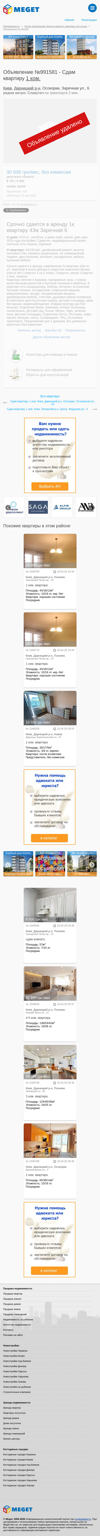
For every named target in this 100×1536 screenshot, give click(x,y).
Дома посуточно (12, 1423)
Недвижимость (11, 26)
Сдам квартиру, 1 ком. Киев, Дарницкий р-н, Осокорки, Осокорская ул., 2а (52, 403)
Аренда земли (11, 1428)
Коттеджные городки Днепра (18, 1470)
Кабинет (70, 20)
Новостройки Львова (14, 1381)
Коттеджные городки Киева (18, 1459)
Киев (7, 88)
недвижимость (29, 204)
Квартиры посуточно (14, 1413)
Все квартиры (50, 396)
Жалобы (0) (53, 330)
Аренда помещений (14, 1433)
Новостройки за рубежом (17, 1387)
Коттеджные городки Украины (19, 1454)
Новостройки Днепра (14, 1366)
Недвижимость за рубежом (18, 1319)
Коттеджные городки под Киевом (21, 1464)
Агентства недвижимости (17, 1324)
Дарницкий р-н (27, 88)
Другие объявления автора (51, 337)
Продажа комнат (12, 1299)
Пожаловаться (75, 330)
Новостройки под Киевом (17, 1361)
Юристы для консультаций (47, 375)
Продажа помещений (15, 1314)
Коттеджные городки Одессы (19, 1475)
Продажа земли (11, 1309)
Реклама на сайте (13, 1335)
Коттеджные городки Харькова (20, 1480)
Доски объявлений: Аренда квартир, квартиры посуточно (56, 26)
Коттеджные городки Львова (18, 1485)
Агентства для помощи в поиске (51, 354)
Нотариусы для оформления (49, 370)
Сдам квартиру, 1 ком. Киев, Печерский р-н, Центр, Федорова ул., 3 (47, 409)
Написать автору (29, 330)
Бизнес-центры (11, 1438)
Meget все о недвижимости (50, 1509)
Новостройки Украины (15, 1350)
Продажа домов (12, 1304)
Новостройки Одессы (15, 1371)
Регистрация (89, 20)
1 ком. (33, 78)
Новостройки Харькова (15, 1376)
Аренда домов (11, 1418)
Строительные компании (16, 1392)
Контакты (8, 1330)
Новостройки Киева (14, 1356)
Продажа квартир (12, 1293)
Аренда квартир (12, 1407)
